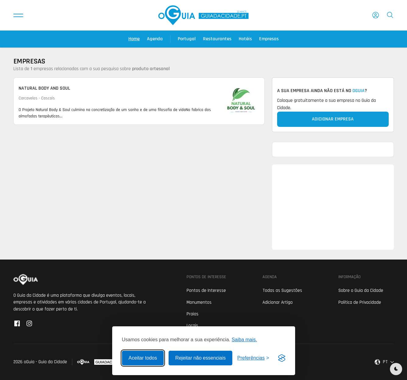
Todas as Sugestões (282, 290)
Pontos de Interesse (206, 290)
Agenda (155, 39)
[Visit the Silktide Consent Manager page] (281, 358)
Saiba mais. (244, 339)
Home (134, 39)
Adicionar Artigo (277, 302)
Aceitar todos (143, 357)
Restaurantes (217, 39)
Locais (192, 325)
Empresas (269, 39)
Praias (192, 314)
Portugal (187, 39)
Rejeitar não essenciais (200, 357)
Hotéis (245, 39)
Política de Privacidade (359, 302)
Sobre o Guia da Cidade (360, 290)
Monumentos (199, 302)
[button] (18, 15)
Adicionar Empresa (333, 119)
